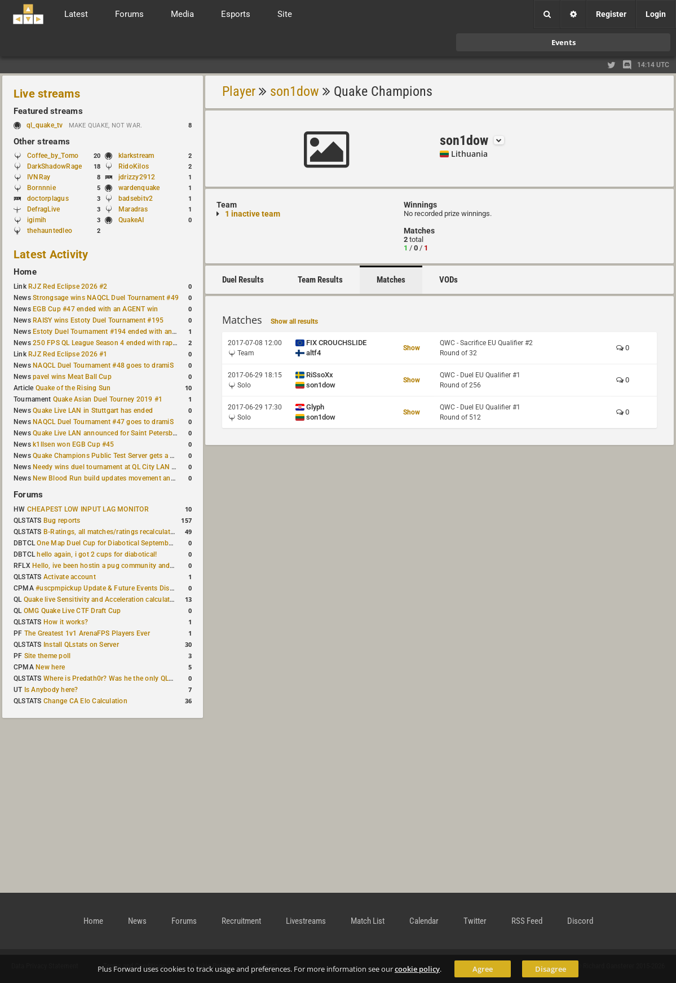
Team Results (320, 280)
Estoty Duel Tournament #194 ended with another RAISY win (127, 332)
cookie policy (417, 969)
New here (50, 667)
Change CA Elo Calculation (85, 701)
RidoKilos (133, 166)
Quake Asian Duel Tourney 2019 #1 (108, 399)
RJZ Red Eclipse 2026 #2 (68, 286)
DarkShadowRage (54, 166)
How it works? (65, 622)
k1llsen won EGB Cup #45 (73, 444)
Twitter (475, 921)
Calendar (424, 921)
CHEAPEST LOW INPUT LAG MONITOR (88, 509)
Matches (391, 280)
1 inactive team (252, 213)
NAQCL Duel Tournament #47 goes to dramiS (103, 422)
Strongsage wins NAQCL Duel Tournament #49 (106, 298)
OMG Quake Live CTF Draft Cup (72, 611)
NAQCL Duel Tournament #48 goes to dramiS (103, 365)
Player (238, 91)
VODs (448, 280)
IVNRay (38, 177)
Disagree (550, 969)
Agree (482, 969)
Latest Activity (51, 254)
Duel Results (243, 280)
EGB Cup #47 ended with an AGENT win (95, 309)
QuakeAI (131, 220)
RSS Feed (526, 921)
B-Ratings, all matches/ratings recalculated (110, 532)
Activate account (69, 577)
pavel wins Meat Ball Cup (72, 377)
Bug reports (62, 520)
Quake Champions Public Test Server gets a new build (116, 456)
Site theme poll (47, 656)
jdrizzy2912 (137, 177)
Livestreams (306, 921)
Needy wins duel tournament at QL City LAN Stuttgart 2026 (125, 467)
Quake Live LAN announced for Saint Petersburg (108, 433)
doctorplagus (48, 198)
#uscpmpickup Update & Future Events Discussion (115, 588)
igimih (36, 220)
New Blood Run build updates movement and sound (114, 478)
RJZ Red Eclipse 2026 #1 (68, 354)
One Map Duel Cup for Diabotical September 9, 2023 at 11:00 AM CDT (146, 543)
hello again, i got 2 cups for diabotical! (97, 554)
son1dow (294, 91)
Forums (28, 495)
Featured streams (48, 111)
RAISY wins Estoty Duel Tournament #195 (98, 320)
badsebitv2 (135, 198)
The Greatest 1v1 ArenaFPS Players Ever (87, 633)
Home (25, 272)
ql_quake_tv (44, 125)
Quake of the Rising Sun (73, 388)
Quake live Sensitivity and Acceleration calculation (102, 599)
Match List (368, 921)
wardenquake (139, 188)
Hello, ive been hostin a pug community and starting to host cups (134, 566)
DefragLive (43, 209)
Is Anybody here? (51, 690)
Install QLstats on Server (81, 645)
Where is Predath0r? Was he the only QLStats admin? (126, 678)
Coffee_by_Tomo (52, 156)
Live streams (47, 93)
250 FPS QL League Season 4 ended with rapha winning (120, 343)
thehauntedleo (49, 231)
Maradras (133, 209)
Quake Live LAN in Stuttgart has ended (93, 411)
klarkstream (136, 156)
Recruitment (241, 921)
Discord (580, 921)
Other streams (42, 141)
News (137, 921)
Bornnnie (41, 188)
